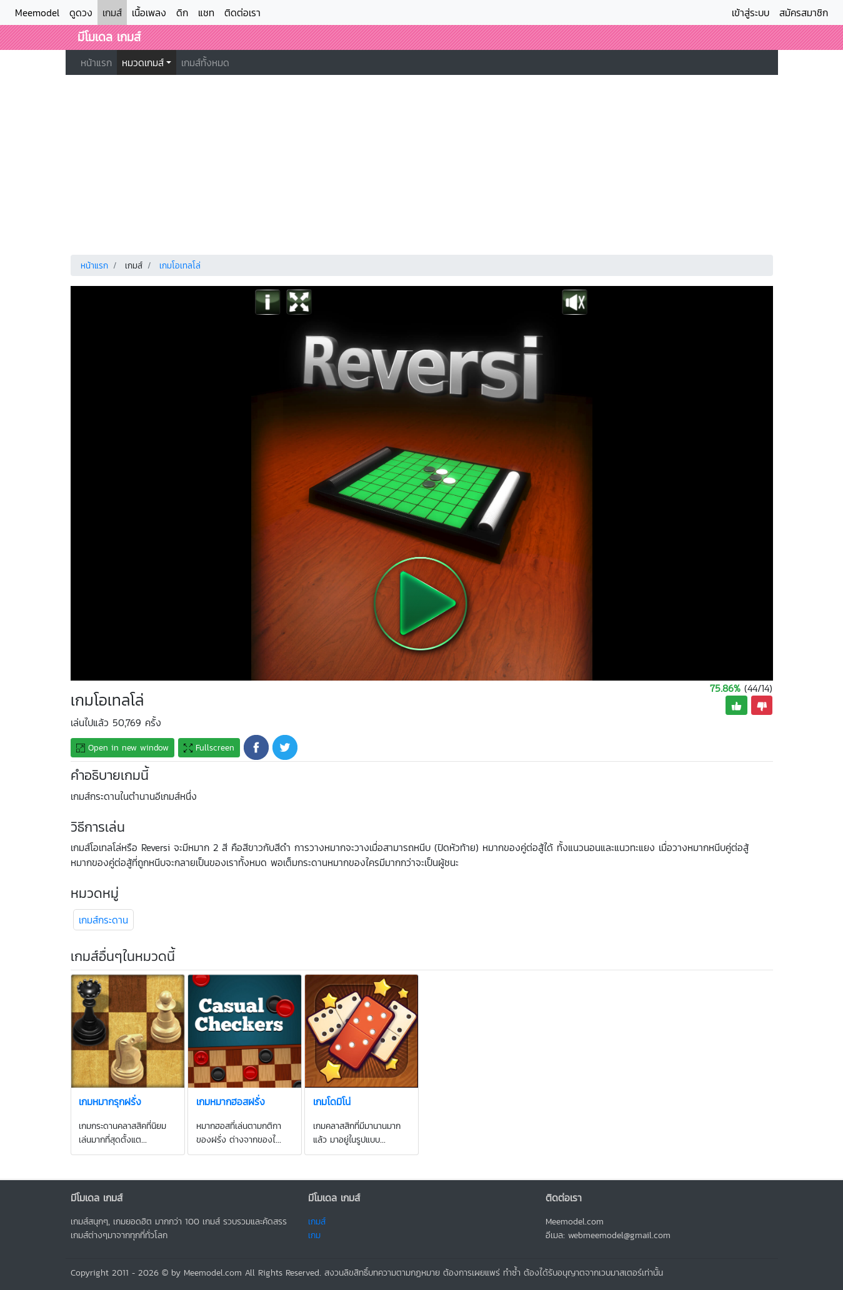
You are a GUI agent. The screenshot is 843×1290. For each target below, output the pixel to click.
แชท (206, 12)
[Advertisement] (422, 162)
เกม (314, 1235)
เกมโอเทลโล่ (180, 265)
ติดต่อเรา (242, 12)
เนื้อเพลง (149, 12)
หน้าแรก (96, 62)
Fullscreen (209, 747)
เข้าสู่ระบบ (750, 12)
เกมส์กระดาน (103, 919)
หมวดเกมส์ (143, 62)
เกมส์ (112, 12)
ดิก (182, 12)
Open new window (122, 747)
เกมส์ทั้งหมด (205, 62)
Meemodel (37, 12)
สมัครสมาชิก (803, 12)
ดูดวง (80, 12)
